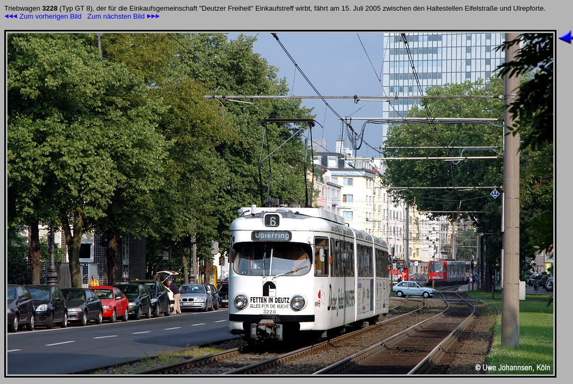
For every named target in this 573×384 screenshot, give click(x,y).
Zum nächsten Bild (123, 16)
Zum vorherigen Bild (43, 16)
